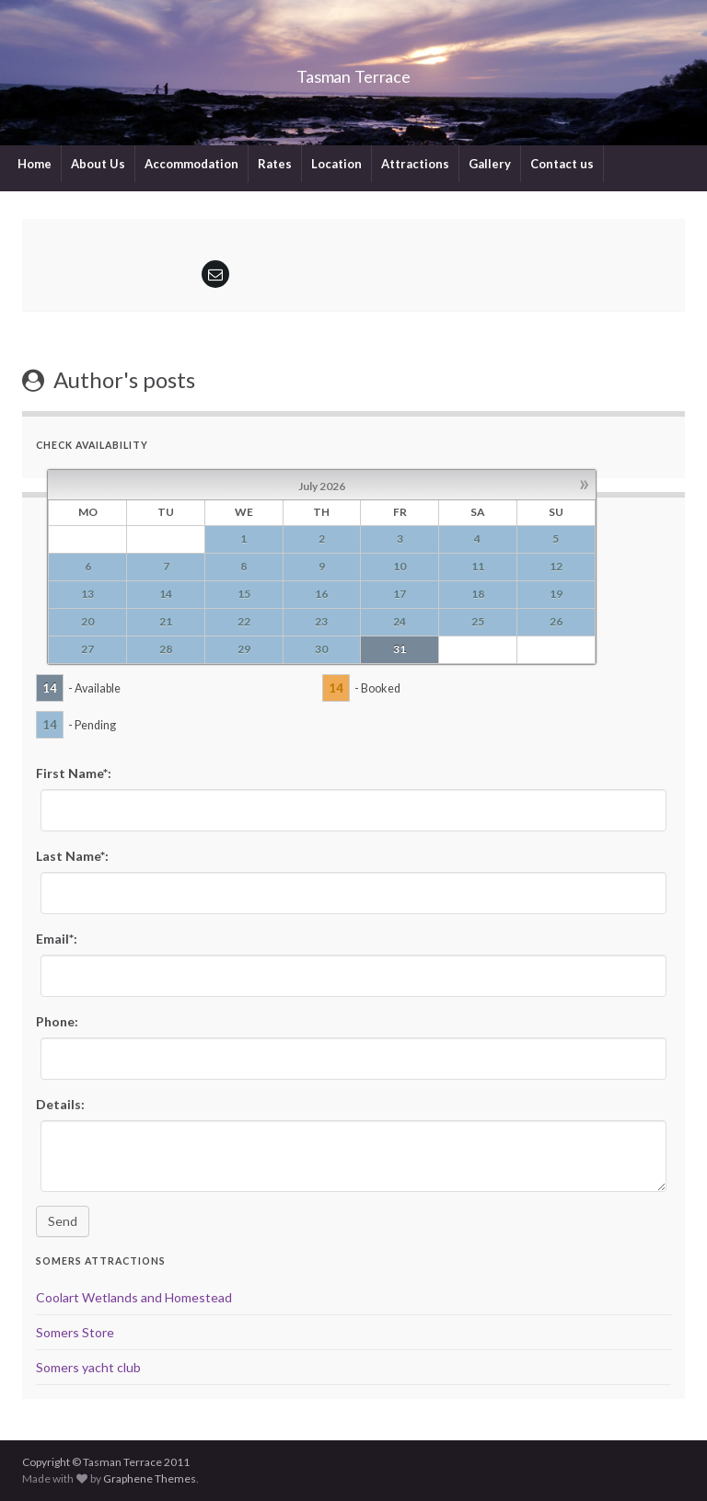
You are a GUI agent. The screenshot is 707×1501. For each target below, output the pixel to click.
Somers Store (75, 1332)
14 (49, 688)
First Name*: (73, 773)
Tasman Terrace (353, 71)
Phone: (57, 1021)
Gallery (490, 163)
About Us (98, 163)
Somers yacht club (88, 1367)
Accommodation (191, 163)
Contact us (562, 163)
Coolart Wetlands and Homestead (134, 1297)
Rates (275, 163)
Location (336, 163)
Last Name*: (72, 856)
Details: (60, 1104)
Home (34, 163)
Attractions (415, 163)
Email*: (56, 938)
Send (62, 1221)
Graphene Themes (149, 1478)
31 (399, 649)
